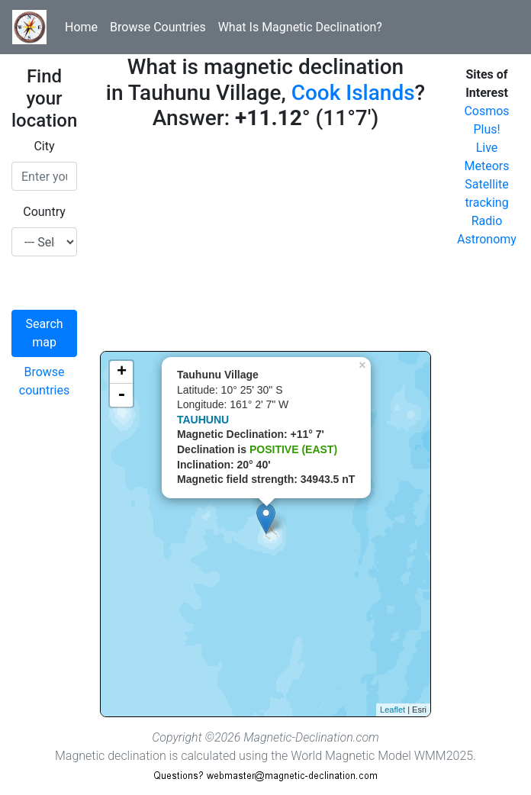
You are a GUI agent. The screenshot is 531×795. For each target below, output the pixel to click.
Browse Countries (158, 27)
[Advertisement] (265, 244)
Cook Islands (353, 92)
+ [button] (122, 372)
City (44, 146)
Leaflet (392, 709)
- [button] (121, 395)
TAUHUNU (203, 420)
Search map (44, 333)
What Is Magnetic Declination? (300, 27)
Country (44, 211)
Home (81, 27)
